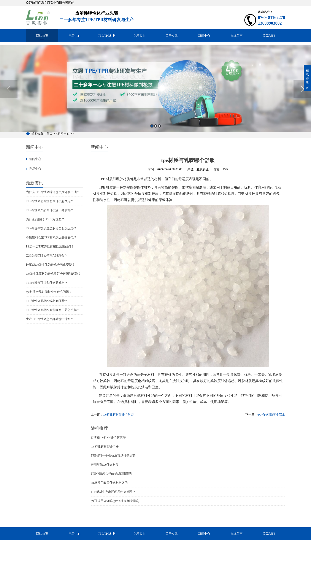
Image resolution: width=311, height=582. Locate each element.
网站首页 (42, 35)
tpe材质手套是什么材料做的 (109, 482)
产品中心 (74, 35)
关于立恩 (172, 35)
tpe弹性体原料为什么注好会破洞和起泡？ (53, 273)
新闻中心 (204, 35)
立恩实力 (139, 35)
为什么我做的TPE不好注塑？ (45, 219)
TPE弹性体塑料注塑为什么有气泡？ (50, 201)
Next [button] (302, 98)
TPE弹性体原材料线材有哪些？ (47, 301)
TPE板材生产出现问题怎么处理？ (113, 491)
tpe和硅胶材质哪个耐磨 (118, 414)
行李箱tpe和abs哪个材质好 (108, 437)
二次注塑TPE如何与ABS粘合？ (46, 255)
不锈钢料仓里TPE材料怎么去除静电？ (51, 237)
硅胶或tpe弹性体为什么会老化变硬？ (50, 264)
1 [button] (152, 135)
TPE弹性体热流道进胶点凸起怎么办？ (51, 228)
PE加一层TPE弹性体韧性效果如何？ (50, 246)
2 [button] (155, 135)
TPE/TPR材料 (107, 35)
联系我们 (269, 35)
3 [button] (159, 135)
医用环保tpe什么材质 (105, 464)
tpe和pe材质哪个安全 (271, 414)
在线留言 (236, 35)
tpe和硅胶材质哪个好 (105, 446)
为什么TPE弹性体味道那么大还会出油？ (53, 192)
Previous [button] (8, 98)
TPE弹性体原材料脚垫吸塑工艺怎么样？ (53, 310)
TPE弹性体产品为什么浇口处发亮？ (50, 210)
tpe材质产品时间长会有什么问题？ (49, 291)
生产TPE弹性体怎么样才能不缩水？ (50, 319)
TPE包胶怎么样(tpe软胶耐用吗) (111, 473)
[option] (155, 97)
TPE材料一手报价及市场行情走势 (113, 455)
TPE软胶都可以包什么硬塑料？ (47, 282)
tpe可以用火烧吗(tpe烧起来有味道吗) (115, 501)
